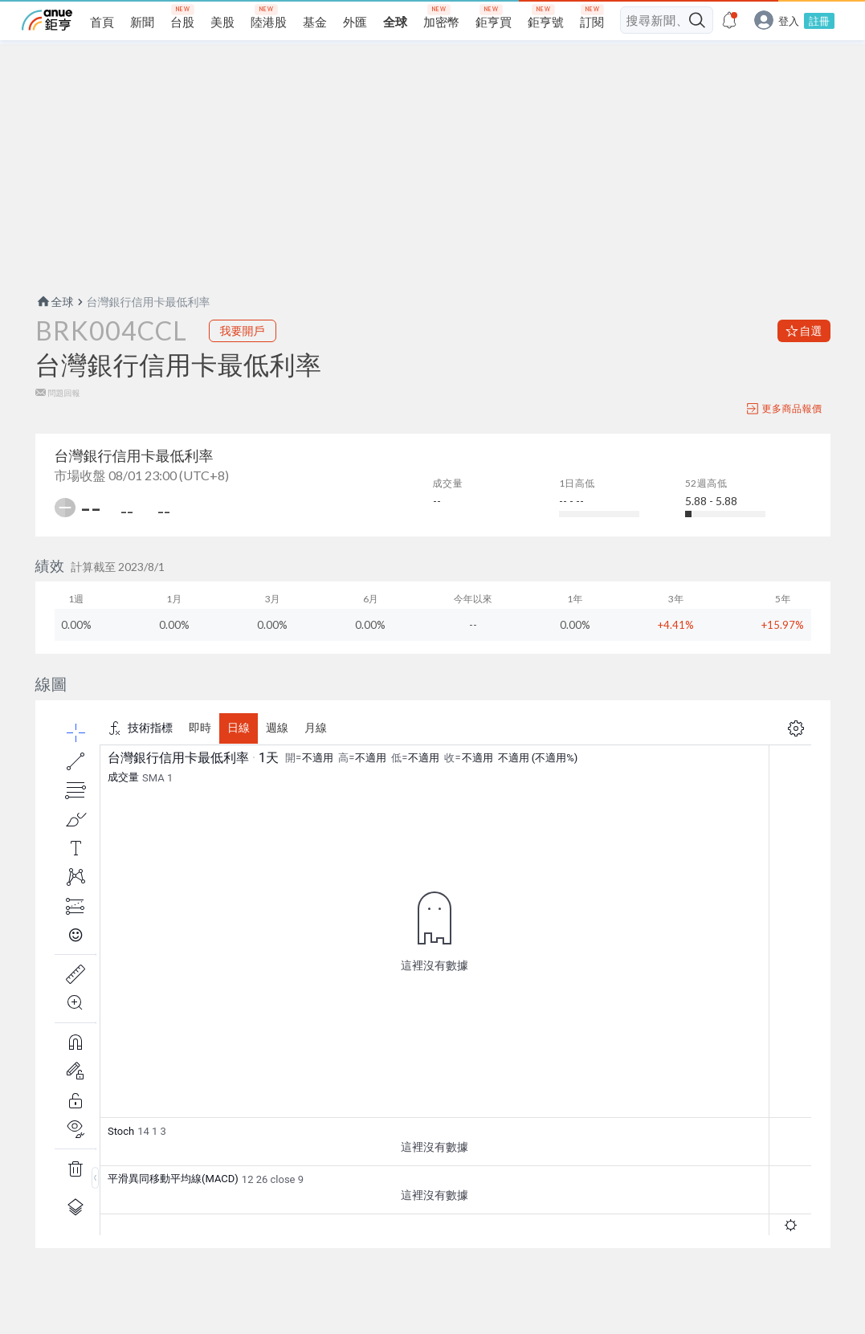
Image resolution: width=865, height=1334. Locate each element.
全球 (54, 301)
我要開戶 (242, 330)
